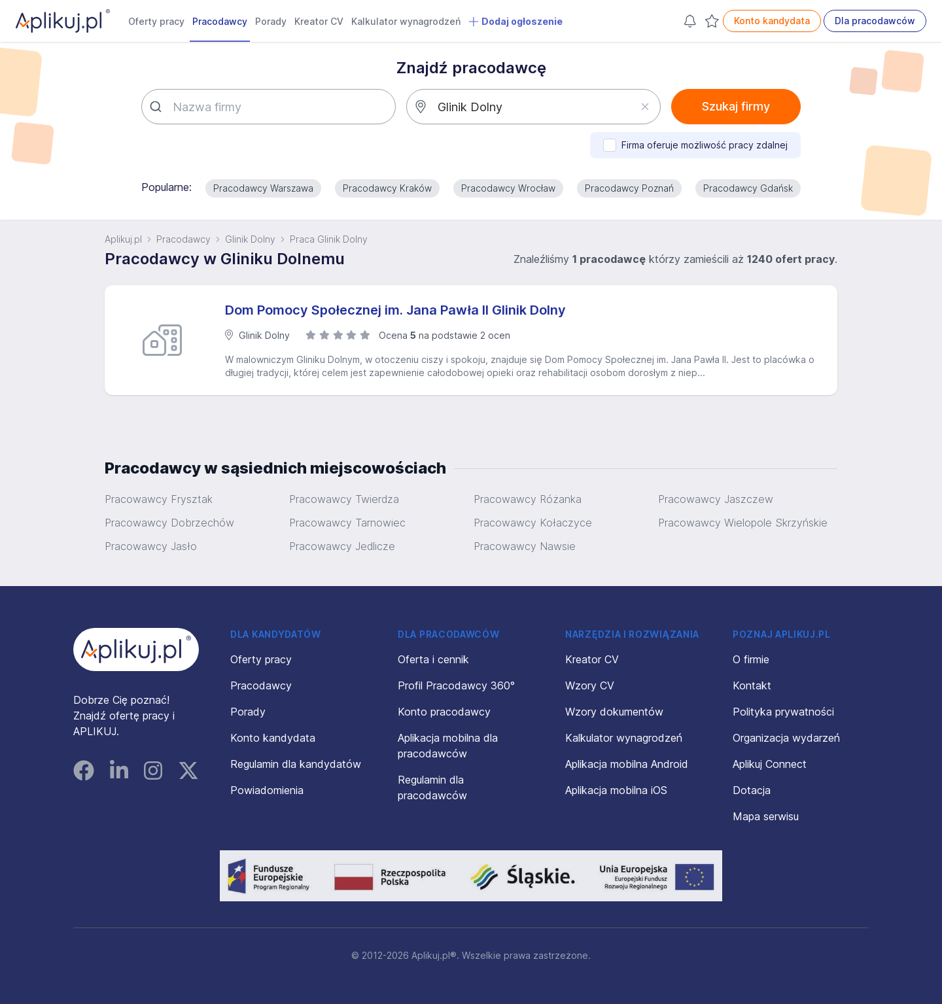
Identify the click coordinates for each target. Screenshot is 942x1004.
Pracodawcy (219, 21)
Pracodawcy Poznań (629, 188)
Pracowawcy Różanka (528, 499)
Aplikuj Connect (770, 763)
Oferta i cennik (433, 659)
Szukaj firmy (736, 106)
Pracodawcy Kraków (387, 188)
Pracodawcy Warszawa (263, 188)
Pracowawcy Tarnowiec (347, 522)
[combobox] (268, 106)
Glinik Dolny (250, 239)
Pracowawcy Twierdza (344, 499)
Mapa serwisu (766, 816)
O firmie (751, 659)
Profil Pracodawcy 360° (456, 685)
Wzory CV (589, 685)
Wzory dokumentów (614, 711)
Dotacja (752, 790)
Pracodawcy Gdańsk (748, 188)
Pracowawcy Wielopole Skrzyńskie (743, 522)
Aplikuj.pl (123, 239)
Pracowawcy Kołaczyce (533, 522)
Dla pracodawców (875, 20)
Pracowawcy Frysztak (159, 499)
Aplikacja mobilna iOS (616, 790)
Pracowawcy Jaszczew (715, 499)
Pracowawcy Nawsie (525, 546)
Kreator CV (318, 21)
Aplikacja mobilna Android (626, 763)
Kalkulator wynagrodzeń (406, 21)
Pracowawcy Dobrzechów (169, 522)
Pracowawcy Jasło (151, 546)
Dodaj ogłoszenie (515, 21)
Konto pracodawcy (444, 711)
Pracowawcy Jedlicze (342, 546)
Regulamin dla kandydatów (295, 763)
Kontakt (752, 685)
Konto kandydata (772, 20)
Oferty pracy (156, 21)
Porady (271, 21)
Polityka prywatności (783, 711)
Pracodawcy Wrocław (508, 188)
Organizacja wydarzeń (786, 737)
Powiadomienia (267, 790)
